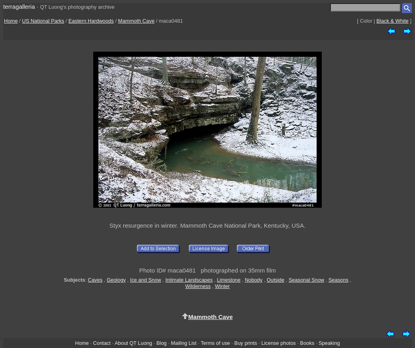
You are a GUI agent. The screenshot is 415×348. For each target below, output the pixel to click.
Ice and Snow (145, 280)
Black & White (393, 21)
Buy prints (245, 343)
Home (11, 21)
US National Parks (43, 21)
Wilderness (198, 286)
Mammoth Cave (136, 21)
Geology (116, 280)
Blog (161, 343)
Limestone (229, 280)
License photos (278, 343)
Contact (101, 343)
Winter (222, 286)
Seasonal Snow (306, 280)
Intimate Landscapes (189, 280)
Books (307, 343)
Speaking (329, 343)
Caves (95, 280)
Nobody (254, 280)
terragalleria (19, 6)
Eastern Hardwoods (91, 21)
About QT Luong (133, 343)
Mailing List (184, 343)
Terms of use (215, 343)
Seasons (338, 280)
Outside (275, 280)
